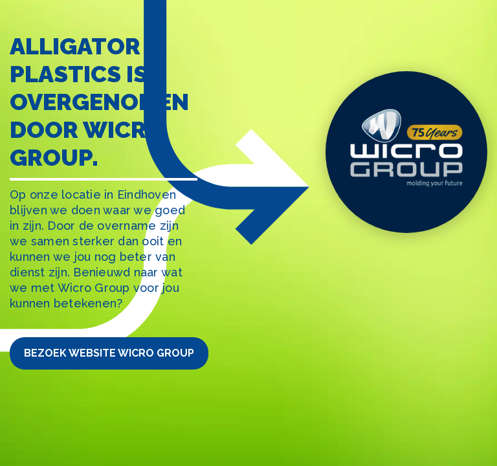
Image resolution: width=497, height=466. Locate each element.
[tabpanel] (248, 233)
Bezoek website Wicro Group (109, 353)
